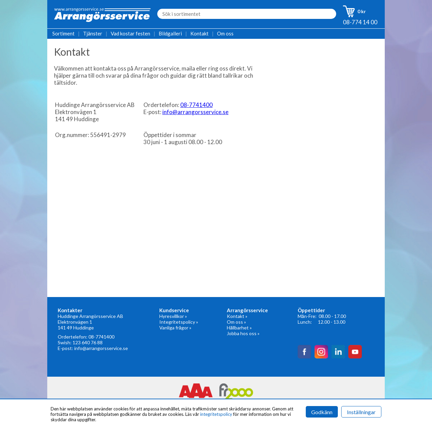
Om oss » (236, 322)
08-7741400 (196, 104)
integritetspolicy (216, 414)
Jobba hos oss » (243, 333)
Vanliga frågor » (175, 327)
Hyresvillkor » (173, 316)
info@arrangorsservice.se (195, 111)
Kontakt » (237, 316)
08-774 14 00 (360, 22)
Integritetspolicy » (178, 322)
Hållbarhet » (239, 327)
